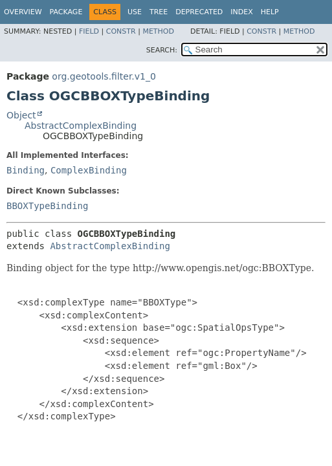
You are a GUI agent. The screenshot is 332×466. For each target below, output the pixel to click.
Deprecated (199, 12)
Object (21, 115)
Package (66, 12)
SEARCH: (161, 50)
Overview (23, 12)
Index (241, 12)
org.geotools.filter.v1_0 (104, 76)
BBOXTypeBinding (47, 206)
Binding (25, 170)
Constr (121, 31)
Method (158, 31)
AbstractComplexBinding (81, 125)
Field (89, 31)
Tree (158, 12)
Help (270, 12)
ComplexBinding (88, 170)
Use (134, 12)
